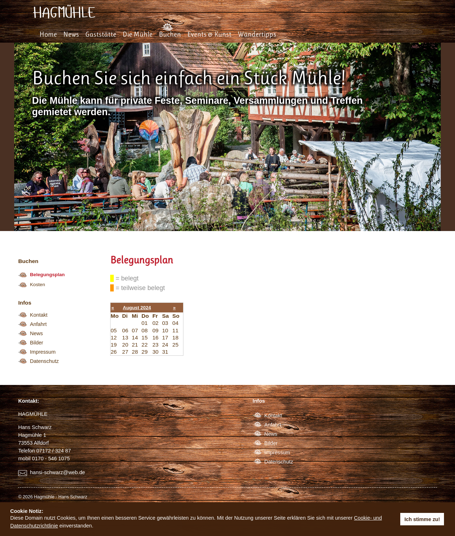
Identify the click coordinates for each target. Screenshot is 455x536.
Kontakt (38, 315)
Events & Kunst (209, 34)
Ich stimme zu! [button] (422, 519)
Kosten (37, 284)
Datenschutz (44, 361)
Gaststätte (100, 34)
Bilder (36, 342)
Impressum (42, 352)
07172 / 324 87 (53, 451)
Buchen (170, 34)
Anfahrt (38, 324)
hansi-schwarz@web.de (57, 472)
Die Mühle (137, 34)
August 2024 (137, 307)
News (71, 34)
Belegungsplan (47, 274)
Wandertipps (257, 34)
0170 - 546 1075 (51, 458)
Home (48, 34)
